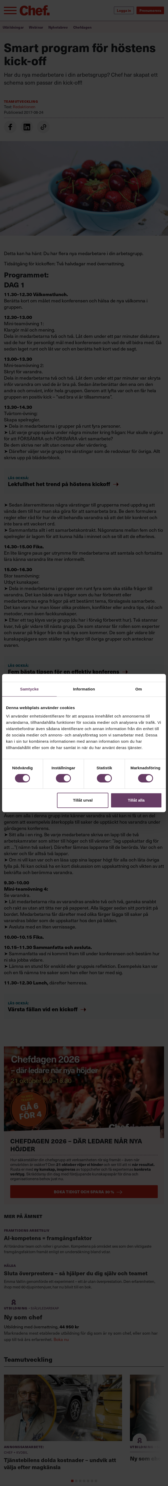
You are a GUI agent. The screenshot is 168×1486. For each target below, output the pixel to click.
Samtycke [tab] (29, 689)
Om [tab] (138, 689)
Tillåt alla (136, 800)
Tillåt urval (83, 800)
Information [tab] (84, 689)
